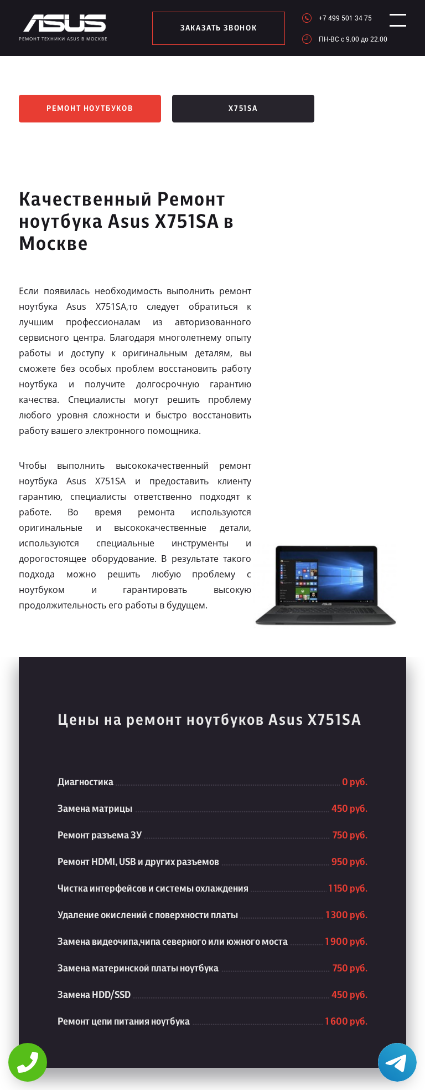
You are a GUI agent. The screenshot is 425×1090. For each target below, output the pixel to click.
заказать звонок (214, 28)
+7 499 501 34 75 (336, 17)
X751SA (243, 108)
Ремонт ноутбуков (89, 108)
